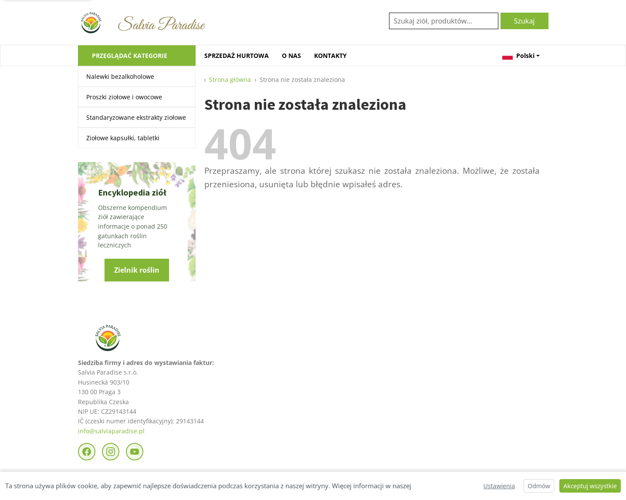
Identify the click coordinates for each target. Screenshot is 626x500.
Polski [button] (518, 55)
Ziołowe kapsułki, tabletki (122, 138)
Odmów (539, 486)
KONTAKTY (330, 55)
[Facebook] (86, 451)
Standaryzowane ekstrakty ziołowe (136, 117)
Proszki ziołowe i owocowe (124, 97)
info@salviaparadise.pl (111, 431)
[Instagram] (110, 451)
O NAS (291, 55)
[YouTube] (134, 451)
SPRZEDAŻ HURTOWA (236, 55)
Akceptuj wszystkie (590, 486)
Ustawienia (499, 486)
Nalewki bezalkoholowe (120, 76)
